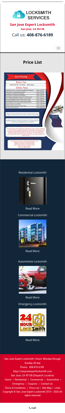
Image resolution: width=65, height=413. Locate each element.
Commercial (36, 379)
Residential (21, 379)
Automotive (53, 379)
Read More (32, 208)
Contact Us (47, 383)
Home (8, 379)
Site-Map (47, 388)
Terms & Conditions (15, 388)
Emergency (18, 383)
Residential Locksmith (33, 172)
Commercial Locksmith (32, 215)
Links (57, 388)
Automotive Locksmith (32, 261)
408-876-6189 (40, 35)
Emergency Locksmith (32, 304)
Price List (34, 388)
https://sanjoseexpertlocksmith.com (32, 371)
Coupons (32, 383)
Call (32, 408)
